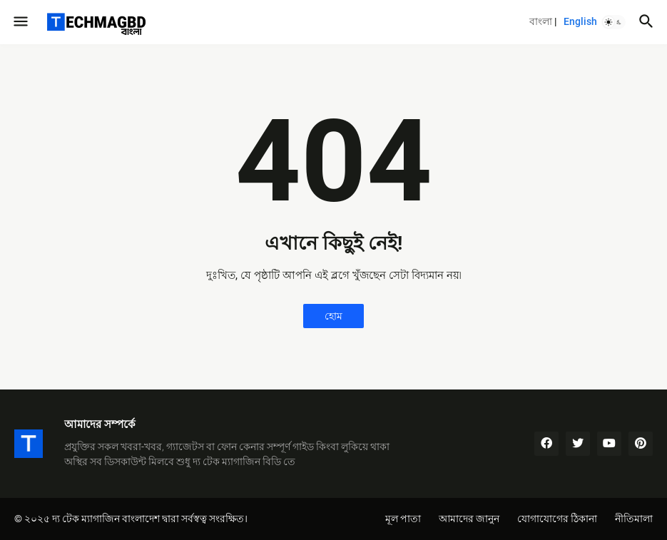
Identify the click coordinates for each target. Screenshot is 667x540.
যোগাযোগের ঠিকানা (557, 518)
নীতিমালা (634, 518)
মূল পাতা (403, 518)
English (580, 21)
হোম (333, 316)
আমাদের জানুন (469, 518)
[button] (19, 22)
